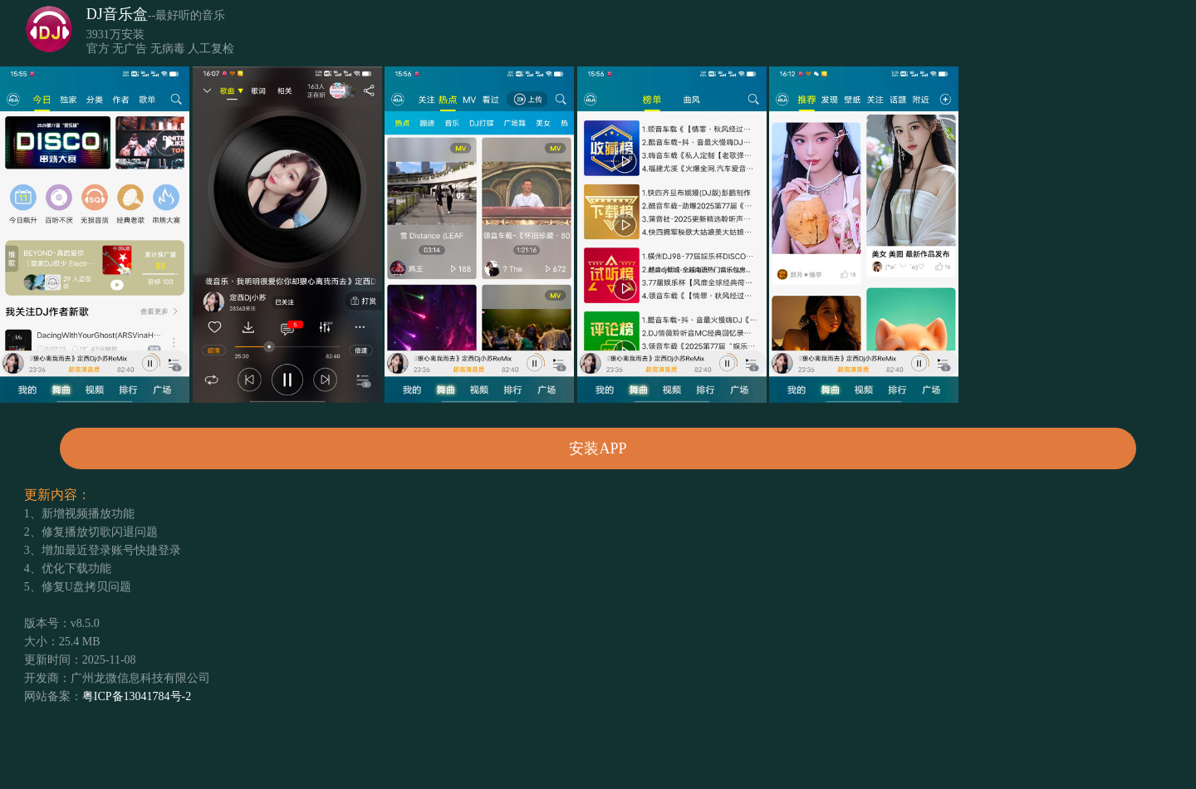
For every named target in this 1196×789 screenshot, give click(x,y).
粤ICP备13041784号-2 (136, 696)
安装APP (597, 448)
